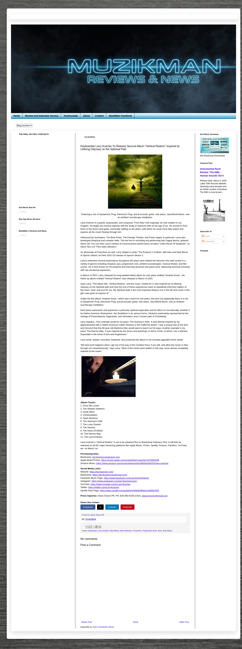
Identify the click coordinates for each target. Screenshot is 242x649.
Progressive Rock (149, 531)
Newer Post (86, 622)
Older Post (184, 622)
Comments (208, 241)
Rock (160, 531)
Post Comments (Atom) (103, 627)
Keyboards (92, 531)
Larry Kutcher (103, 531)
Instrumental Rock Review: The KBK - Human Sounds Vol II (212, 172)
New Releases (126, 531)
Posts (205, 236)
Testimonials (71, 115)
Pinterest (127, 507)
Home (16, 115)
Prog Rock (137, 531)
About (86, 115)
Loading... (23, 211)
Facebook (88, 507)
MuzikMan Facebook (120, 115)
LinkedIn (112, 507)
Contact (99, 115)
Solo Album (167, 531)
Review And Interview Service (41, 115)
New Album (114, 531)
